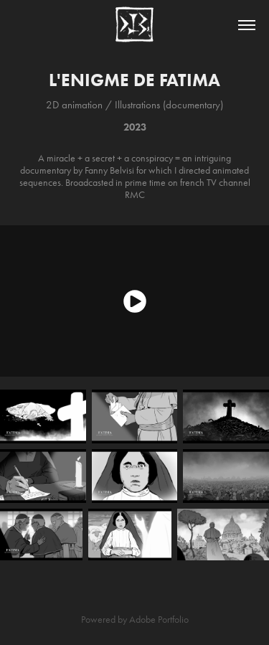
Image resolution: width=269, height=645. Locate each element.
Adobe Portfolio (159, 619)
